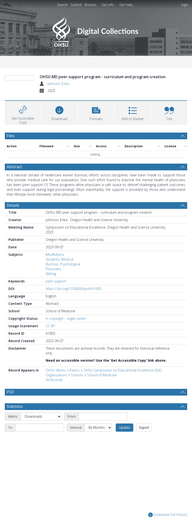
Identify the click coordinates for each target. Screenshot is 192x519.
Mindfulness (55, 283)
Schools (77, 404)
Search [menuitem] (62, 4)
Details (13, 234)
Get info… (109, 4)
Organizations (56, 404)
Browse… (92, 4)
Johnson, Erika (58, 83)
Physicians (53, 297)
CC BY (50, 354)
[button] (96, 141)
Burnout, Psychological (63, 293)
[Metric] (41, 445)
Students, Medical (59, 288)
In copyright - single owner (66, 347)
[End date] (39, 456)
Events (75, 399)
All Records (54, 408)
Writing (51, 302)
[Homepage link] (95, 30)
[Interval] (98, 456)
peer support (56, 310)
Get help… (127, 4)
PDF (10, 420)
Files (11, 164)
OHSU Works (56, 399)
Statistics (15, 435)
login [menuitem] (184, 4)
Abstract (14, 195)
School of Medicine (102, 404)
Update (124, 456)
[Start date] (103, 445)
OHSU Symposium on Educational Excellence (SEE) (122, 399)
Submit (76, 4)
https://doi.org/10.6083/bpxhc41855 (74, 317)
